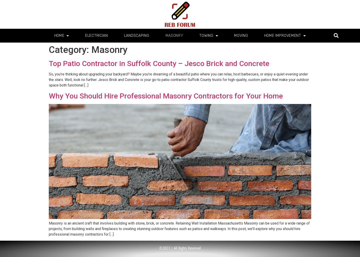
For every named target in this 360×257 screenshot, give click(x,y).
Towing (208, 36)
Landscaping (136, 35)
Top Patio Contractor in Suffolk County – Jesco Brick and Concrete (159, 63)
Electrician (96, 35)
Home (61, 36)
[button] (336, 35)
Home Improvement (285, 36)
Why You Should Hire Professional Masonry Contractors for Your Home (166, 96)
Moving (241, 35)
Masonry (174, 35)
